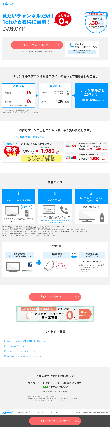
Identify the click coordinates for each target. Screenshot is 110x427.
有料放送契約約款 (22, 412)
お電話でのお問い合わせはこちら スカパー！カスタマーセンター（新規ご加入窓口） (82, 49)
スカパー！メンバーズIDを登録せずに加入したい (26, 341)
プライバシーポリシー (54, 412)
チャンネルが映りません (17, 346)
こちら (54, 226)
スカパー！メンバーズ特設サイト (34, 235)
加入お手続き (37, 45)
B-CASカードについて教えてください (22, 351)
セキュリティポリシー (37, 412)
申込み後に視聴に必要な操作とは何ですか (24, 356)
